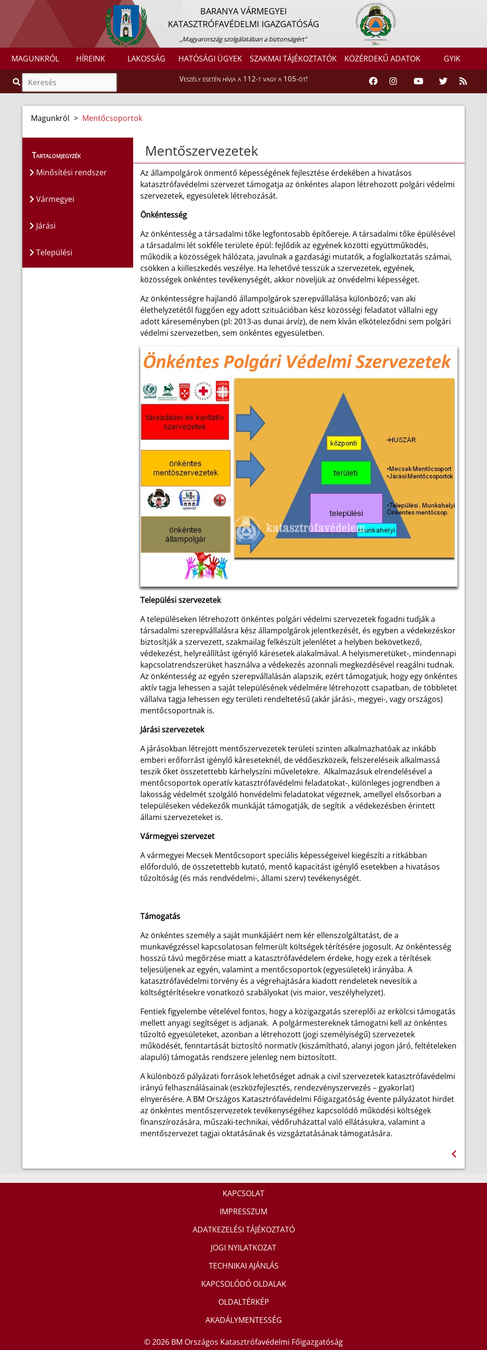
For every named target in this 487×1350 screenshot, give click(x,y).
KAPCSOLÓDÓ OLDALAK (243, 1284)
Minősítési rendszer (68, 172)
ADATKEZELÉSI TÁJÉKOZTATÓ (244, 1229)
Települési (50, 252)
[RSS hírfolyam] (463, 81)
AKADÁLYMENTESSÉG (243, 1320)
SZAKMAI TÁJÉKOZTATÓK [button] (293, 58)
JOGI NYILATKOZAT (243, 1247)
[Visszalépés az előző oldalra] (454, 1154)
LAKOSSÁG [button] (146, 58)
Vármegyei (51, 199)
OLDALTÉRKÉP (243, 1302)
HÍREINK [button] (90, 58)
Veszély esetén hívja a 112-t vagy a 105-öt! (243, 78)
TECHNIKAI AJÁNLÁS (244, 1265)
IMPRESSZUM (243, 1211)
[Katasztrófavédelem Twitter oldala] (443, 81)
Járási (42, 225)
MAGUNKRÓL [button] (35, 58)
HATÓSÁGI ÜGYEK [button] (210, 58)
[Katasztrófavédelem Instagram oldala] (393, 81)
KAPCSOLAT (243, 1193)
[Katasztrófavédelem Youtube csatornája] (418, 81)
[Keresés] (69, 82)
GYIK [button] (452, 58)
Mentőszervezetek (201, 150)
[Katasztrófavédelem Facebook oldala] (373, 81)
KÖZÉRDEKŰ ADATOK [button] (382, 58)
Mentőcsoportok (112, 118)
